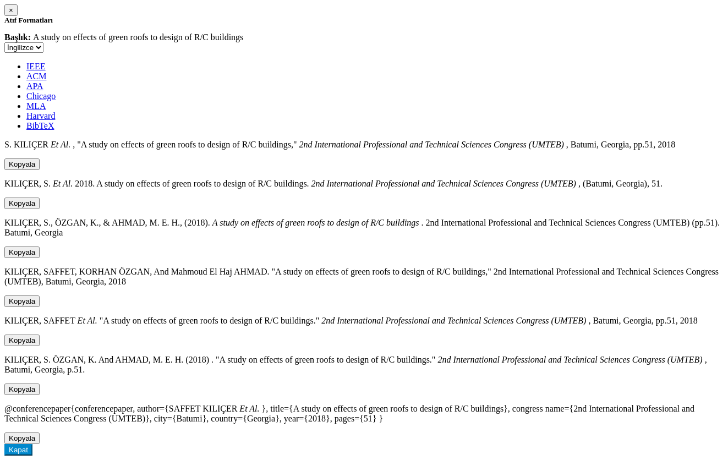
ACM (36, 76)
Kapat (18, 450)
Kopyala (22, 164)
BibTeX (40, 125)
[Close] (11, 10)
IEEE (36, 66)
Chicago (41, 96)
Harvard (40, 116)
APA (34, 86)
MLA (36, 106)
